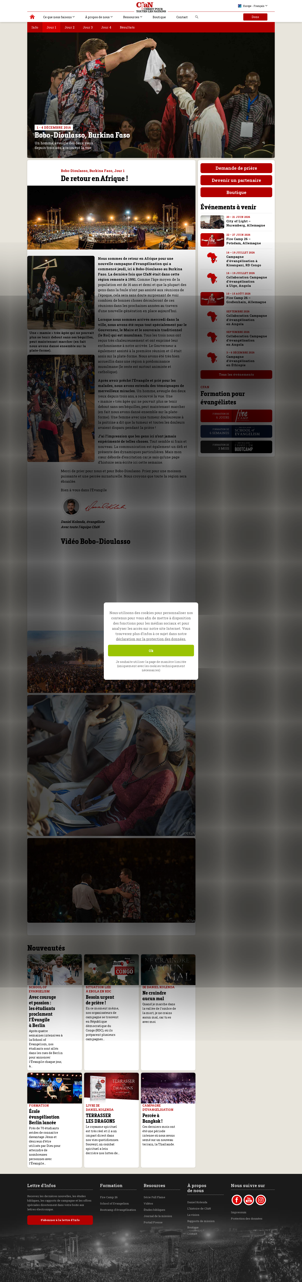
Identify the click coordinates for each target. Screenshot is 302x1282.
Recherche (197, 18)
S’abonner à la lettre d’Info (60, 1180)
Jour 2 (69, 27)
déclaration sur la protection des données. (151, 638)
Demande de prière (233, 168)
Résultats (127, 27)
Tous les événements (233, 374)
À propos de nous (97, 17)
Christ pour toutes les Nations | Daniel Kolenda (32, 17)
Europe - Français (251, 6)
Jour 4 (106, 27)
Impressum (238, 1173)
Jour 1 (51, 27)
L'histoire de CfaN (199, 1169)
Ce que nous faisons (57, 17)
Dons (255, 17)
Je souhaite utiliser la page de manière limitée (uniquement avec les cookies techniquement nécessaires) (151, 666)
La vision (193, 1175)
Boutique (159, 17)
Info (34, 27)
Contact (182, 17)
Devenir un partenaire (233, 180)
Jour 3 (88, 27)
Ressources (131, 17)
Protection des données (246, 1179)
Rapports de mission (201, 1182)
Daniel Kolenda (197, 1163)
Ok (151, 650)
